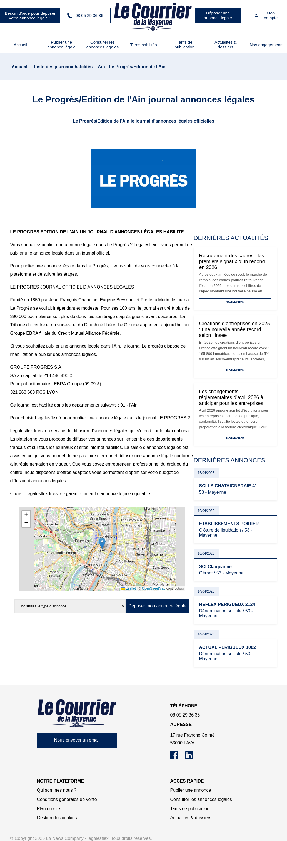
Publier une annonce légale (61, 44)
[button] (102, 543)
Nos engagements (267, 44)
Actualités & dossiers (225, 44)
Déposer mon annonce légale (157, 605)
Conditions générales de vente (67, 799)
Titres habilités (143, 44)
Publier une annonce (190, 790)
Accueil (20, 44)
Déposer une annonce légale (218, 15)
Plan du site (48, 808)
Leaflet (128, 588)
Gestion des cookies (57, 817)
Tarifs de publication (184, 44)
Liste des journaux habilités (63, 66)
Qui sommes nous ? (56, 790)
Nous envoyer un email (77, 740)
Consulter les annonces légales (102, 44)
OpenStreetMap (154, 588)
